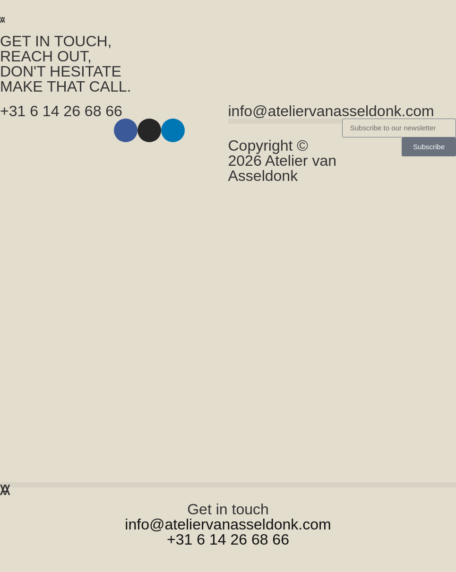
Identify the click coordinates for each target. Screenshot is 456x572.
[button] (444, 8)
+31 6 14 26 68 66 (61, 111)
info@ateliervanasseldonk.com (331, 111)
